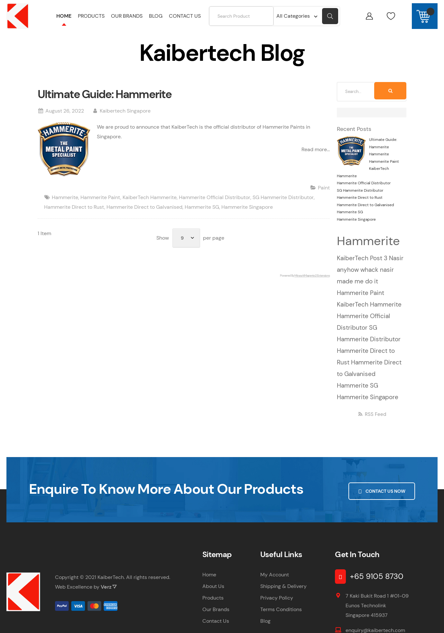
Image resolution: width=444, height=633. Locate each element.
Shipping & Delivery (283, 593)
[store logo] (17, 16)
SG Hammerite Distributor (283, 204)
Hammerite (65, 204)
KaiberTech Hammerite (150, 204)
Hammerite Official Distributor (214, 204)
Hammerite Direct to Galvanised (144, 214)
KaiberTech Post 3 (363, 265)
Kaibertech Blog (77, 36)
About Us (213, 593)
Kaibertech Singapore (125, 118)
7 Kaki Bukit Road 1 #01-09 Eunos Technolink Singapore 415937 (377, 613)
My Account (274, 582)
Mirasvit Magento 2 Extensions (312, 283)
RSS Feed (371, 421)
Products (213, 605)
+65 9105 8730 (376, 584)
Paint (324, 195)
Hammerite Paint (100, 204)
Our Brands (215, 616)
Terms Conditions (281, 616)
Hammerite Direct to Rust (74, 214)
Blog (265, 628)
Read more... (315, 156)
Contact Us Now (382, 497)
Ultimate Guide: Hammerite (105, 101)
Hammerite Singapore (247, 214)
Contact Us (215, 628)
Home (45, 36)
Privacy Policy (276, 605)
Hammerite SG (202, 214)
